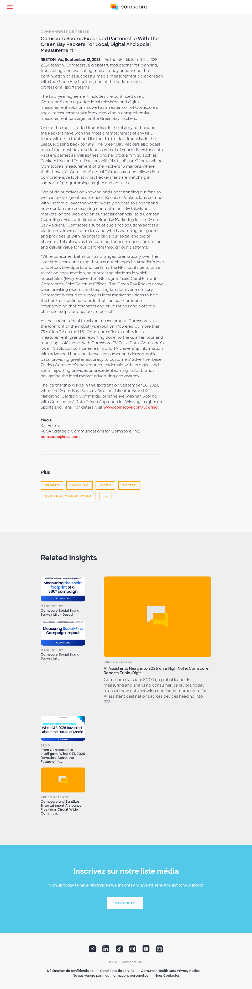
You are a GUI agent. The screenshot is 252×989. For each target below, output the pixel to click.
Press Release (118, 662)
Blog (45, 745)
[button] (10, 7)
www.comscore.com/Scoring (130, 407)
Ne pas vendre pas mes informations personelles (110, 975)
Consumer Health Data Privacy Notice (170, 971)
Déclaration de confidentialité (70, 971)
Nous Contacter (167, 975)
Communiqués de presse (65, 31)
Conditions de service (117, 971)
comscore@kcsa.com (60, 436)
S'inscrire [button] (125, 903)
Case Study (52, 606)
